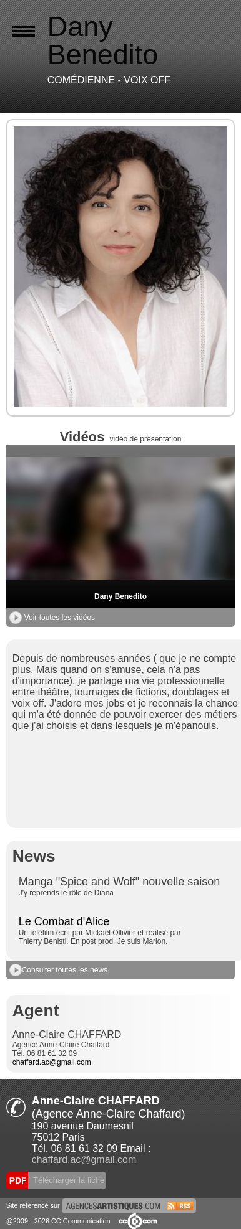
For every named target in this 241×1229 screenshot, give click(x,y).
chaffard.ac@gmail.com (51, 1062)
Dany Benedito (120, 596)
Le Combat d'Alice (64, 921)
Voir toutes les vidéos (52, 617)
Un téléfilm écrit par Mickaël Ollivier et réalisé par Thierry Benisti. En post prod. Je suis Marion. (100, 937)
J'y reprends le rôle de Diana (66, 892)
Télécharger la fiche (68, 1180)
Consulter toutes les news (58, 970)
